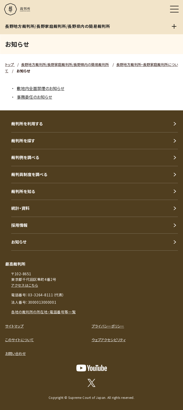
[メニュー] (174, 9)
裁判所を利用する (27, 124)
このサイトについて (19, 339)
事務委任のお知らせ (34, 97)
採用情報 (19, 225)
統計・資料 (20, 208)
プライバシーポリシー (108, 326)
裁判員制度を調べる (29, 174)
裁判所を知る (23, 191)
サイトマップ (14, 326)
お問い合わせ (15, 353)
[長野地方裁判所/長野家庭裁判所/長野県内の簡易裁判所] (174, 26)
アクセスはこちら (24, 285)
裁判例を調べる (25, 157)
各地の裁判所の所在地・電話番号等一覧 (43, 311)
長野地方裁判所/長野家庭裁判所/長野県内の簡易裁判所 (65, 64)
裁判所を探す (23, 141)
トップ (10, 64)
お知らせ (18, 242)
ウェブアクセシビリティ (109, 339)
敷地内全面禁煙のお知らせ (40, 88)
